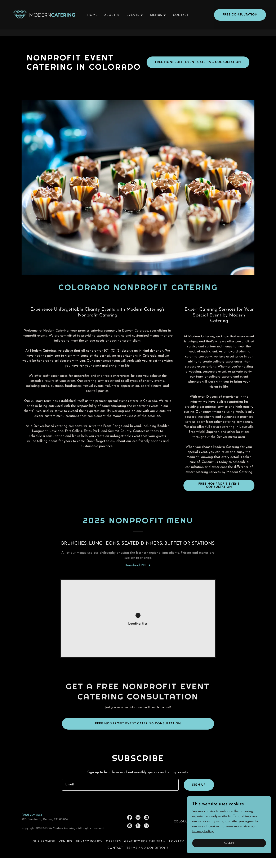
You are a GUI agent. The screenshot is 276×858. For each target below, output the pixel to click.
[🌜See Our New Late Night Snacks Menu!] (138, 3)
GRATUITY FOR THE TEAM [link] (145, 841)
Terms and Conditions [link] (147, 848)
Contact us (141, 431)
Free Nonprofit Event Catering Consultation (198, 62)
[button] (112, 22)
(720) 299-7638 (32, 815)
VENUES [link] (65, 841)
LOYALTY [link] (176, 841)
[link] (44, 21)
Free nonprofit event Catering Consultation (138, 723)
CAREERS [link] (113, 841)
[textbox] (120, 785)
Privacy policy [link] (89, 841)
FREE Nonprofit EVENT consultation (219, 485)
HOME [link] (92, 22)
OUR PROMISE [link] (43, 841)
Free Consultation (240, 21)
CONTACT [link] (181, 22)
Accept (229, 843)
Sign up (199, 784)
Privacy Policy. (203, 831)
